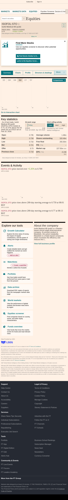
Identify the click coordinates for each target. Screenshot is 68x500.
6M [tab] (20, 80)
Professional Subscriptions (11, 424)
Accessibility (6, 400)
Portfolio (12, 274)
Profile (28, 73)
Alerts (10, 246)
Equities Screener (47, 11)
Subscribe (29, 2)
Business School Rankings (45, 440)
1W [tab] (9, 80)
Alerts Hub (5, 456)
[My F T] (65, 6)
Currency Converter (42, 456)
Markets (5, 11)
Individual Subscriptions (10, 420)
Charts (18, 73)
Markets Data (19, 11)
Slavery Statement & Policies (46, 407)
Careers (4, 404)
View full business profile (44, 244)
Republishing (6, 428)
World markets (14, 300)
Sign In (39, 2)
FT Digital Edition (7, 448)
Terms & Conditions (42, 388)
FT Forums (5, 468)
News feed (39, 448)
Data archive (13, 287)
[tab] (7, 73)
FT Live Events (7, 464)
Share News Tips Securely (11, 416)
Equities (33, 11)
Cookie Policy (40, 396)
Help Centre (5, 388)
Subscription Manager (43, 444)
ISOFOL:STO (6, 169)
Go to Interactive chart (10, 112)
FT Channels (39, 424)
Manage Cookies (41, 400)
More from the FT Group (11, 478)
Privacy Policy (40, 392)
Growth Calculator (15, 231)
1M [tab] (14, 80)
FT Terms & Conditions (35, 346)
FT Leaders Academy (9, 472)
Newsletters (39, 452)
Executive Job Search (9, 432)
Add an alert (14, 255)
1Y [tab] (25, 80)
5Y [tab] (31, 80)
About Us (4, 396)
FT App (4, 444)
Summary (7, 73)
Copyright (38, 404)
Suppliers (4, 407)
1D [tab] (3, 80)
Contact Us (5, 392)
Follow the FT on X (42, 420)
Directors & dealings (43, 73)
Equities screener (16, 313)
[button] (2, 6)
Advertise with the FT (43, 416)
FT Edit (4, 452)
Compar (59, 80)
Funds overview (15, 327)
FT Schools (39, 428)
